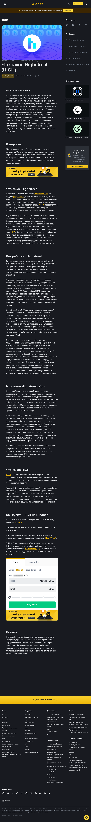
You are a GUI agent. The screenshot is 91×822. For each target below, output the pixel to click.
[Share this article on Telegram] (79, 25)
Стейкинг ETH (28, 741)
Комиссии (72, 752)
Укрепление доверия (8, 736)
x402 (48, 734)
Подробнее (68, 10)
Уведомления (6, 746)
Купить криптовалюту (31, 717)
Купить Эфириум (52, 780)
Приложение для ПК (8, 752)
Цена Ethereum (51, 752)
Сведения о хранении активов (78, 732)
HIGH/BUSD (50, 538)
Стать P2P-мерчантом (54, 714)
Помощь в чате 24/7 (75, 742)
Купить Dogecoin (52, 777)
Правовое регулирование (10, 728)
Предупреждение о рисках (10, 744)
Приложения (6, 749)
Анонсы (4, 720)
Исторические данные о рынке (78, 727)
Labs (48, 729)
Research (27, 749)
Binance (18, 522)
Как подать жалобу (75, 770)
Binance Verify (73, 757)
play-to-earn (18, 196)
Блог (3, 738)
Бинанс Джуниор (29, 725)
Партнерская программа (76, 714)
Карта (26, 728)
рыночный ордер (32, 549)
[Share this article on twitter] (66, 25)
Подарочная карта (30, 733)
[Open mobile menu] (86, 4)
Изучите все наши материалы (45, 700)
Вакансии (5, 717)
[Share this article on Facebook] (73, 25)
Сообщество (6, 741)
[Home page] (37, 3)
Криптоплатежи (29, 722)
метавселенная (41, 194)
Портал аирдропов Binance (77, 763)
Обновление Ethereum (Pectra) (56, 766)
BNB (70, 720)
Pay (25, 720)
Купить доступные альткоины (56, 782)
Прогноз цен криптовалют (55, 755)
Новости (4, 722)
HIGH (8, 475)
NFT (13, 232)
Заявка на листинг (52, 722)
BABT (26, 746)
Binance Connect (52, 732)
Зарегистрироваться (77, 166)
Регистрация (78, 4)
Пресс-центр (6, 725)
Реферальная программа (77, 717)
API (70, 755)
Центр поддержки (74, 745)
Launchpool (27, 736)
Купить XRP (50, 774)
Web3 (41, 205)
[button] (86, 4)
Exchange (27, 714)
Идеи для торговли (75, 730)
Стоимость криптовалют (54, 746)
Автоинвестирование (30, 738)
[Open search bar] (68, 4)
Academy (27, 730)
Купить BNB (50, 772)
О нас (4, 714)
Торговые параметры (75, 760)
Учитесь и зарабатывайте (55, 744)
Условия (4, 730)
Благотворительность (31, 752)
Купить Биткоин (51, 769)
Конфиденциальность (9, 733)
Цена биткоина (51, 749)
